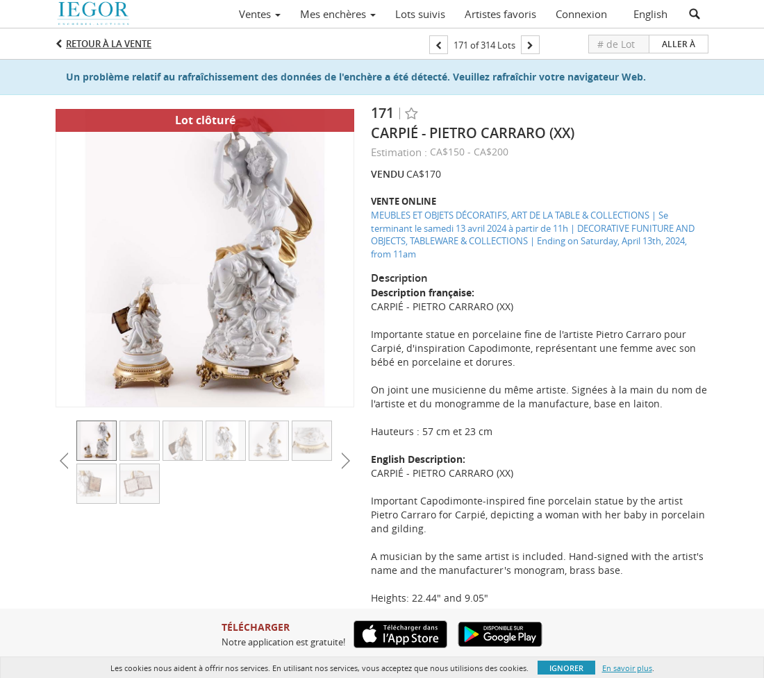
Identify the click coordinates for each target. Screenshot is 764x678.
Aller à (678, 44)
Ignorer (566, 668)
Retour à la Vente (108, 43)
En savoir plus (627, 668)
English (650, 14)
